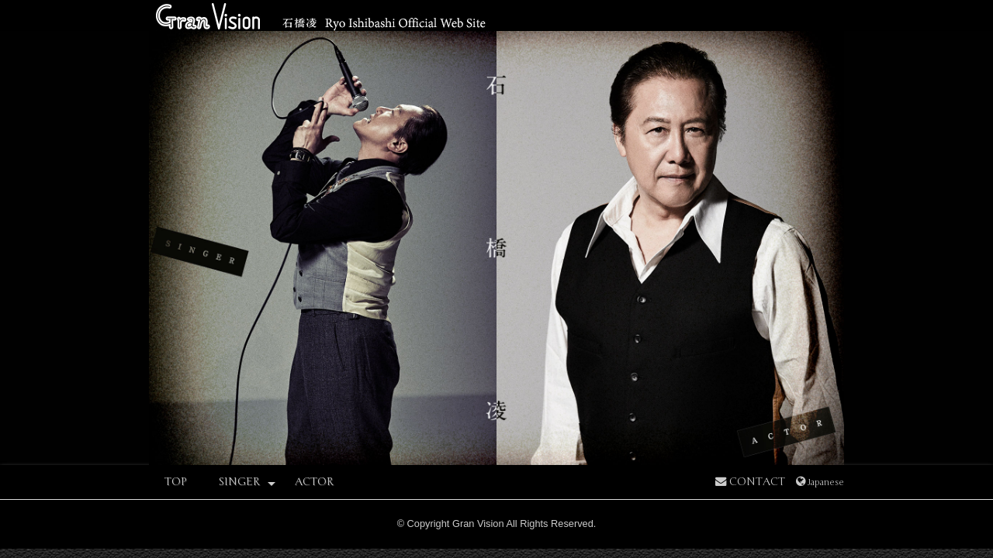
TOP (175, 481)
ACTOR (314, 481)
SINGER (246, 482)
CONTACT (750, 481)
